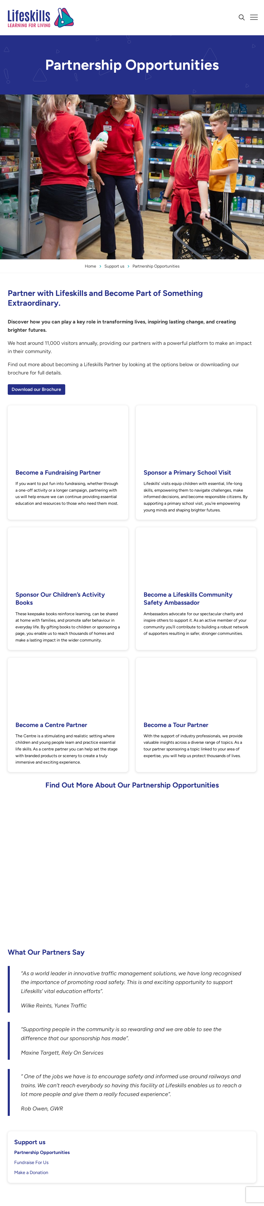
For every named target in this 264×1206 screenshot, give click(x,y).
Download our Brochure (36, 389)
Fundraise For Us (31, 1162)
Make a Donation (31, 1172)
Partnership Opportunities (42, 1152)
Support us (29, 1142)
